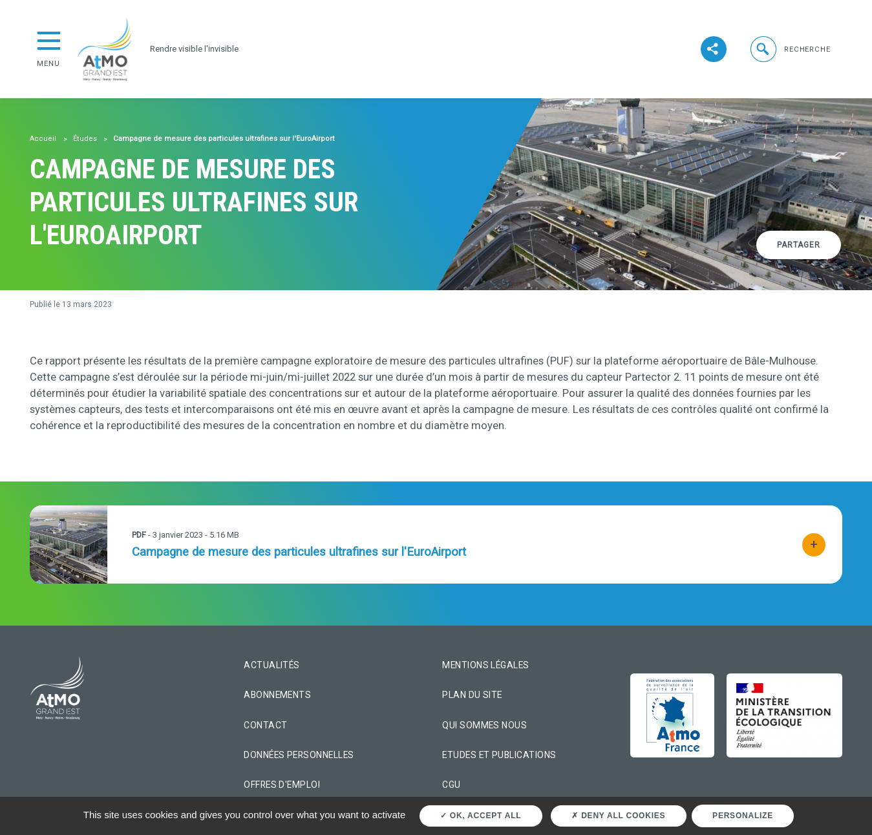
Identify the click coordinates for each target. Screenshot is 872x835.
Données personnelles (299, 755)
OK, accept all (480, 815)
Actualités (272, 665)
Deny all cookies (618, 815)
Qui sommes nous (484, 725)
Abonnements (277, 695)
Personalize (742, 815)
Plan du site (472, 695)
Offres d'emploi (282, 784)
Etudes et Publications (499, 755)
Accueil (43, 138)
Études (85, 138)
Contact (265, 725)
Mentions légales (485, 665)
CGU (451, 784)
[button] (789, 49)
